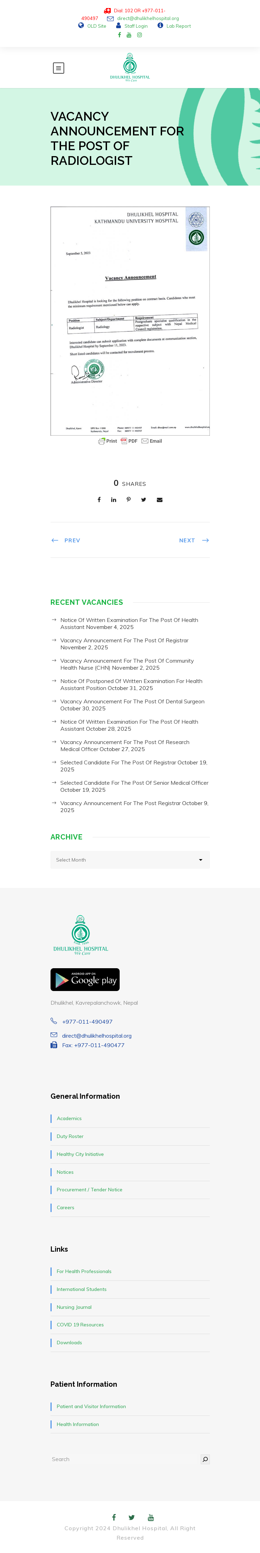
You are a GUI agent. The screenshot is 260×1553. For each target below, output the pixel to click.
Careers (65, 1207)
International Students (82, 1289)
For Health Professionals (84, 1271)
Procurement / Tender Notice (89, 1189)
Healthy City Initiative (80, 1154)
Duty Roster (70, 1136)
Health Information (78, 1424)
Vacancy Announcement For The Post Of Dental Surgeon (132, 701)
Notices (65, 1172)
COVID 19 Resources (80, 1324)
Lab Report (179, 26)
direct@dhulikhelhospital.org (148, 18)
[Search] (205, 1459)
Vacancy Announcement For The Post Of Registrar (124, 640)
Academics (69, 1118)
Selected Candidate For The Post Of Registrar (118, 762)
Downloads (69, 1342)
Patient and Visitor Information (91, 1406)
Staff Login (136, 26)
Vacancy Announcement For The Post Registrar (120, 802)
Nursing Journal (74, 1307)
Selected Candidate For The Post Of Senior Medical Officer (134, 782)
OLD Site (96, 26)
